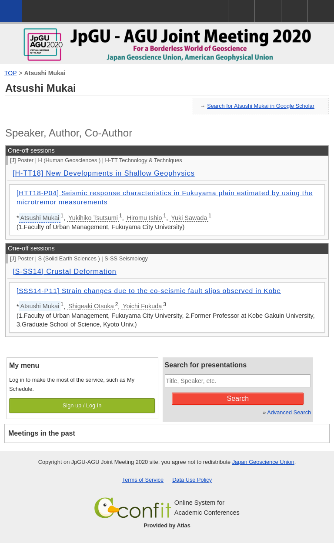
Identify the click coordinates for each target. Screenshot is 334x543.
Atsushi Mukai (45, 73)
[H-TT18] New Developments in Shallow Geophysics (104, 173)
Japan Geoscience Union (263, 462)
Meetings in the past (41, 433)
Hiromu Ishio (144, 217)
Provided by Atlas (167, 525)
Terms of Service (143, 479)
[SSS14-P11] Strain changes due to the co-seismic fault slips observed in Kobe (149, 290)
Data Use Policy (192, 479)
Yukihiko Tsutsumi (93, 217)
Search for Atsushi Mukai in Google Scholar (260, 106)
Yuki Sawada (189, 217)
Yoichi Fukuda (142, 306)
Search (238, 398)
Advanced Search (289, 412)
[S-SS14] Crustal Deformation (65, 271)
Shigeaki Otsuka (91, 306)
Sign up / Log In (82, 405)
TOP (10, 73)
